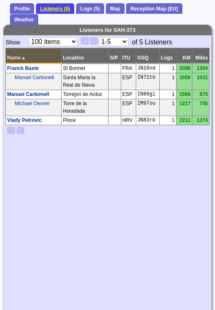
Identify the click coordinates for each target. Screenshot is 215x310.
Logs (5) (90, 9)
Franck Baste (23, 68)
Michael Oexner (32, 103)
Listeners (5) (55, 9)
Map (115, 9)
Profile (22, 9)
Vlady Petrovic (24, 120)
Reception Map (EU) (154, 9)
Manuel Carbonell (34, 77)
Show (12, 42)
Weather (24, 20)
